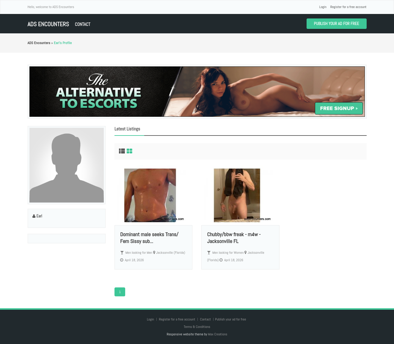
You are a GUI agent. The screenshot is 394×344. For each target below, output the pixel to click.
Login (322, 6)
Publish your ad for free (336, 23)
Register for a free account (348, 6)
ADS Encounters (48, 24)
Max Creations (217, 334)
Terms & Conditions (197, 326)
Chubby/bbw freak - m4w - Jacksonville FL (233, 238)
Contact (82, 24)
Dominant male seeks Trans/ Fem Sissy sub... (149, 238)
